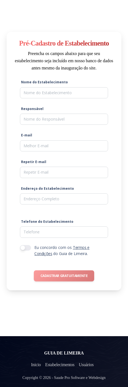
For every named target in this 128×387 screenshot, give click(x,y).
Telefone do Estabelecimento (47, 221)
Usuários (86, 364)
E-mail (26, 135)
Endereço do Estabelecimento (47, 188)
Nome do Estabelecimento (44, 82)
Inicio (35, 364)
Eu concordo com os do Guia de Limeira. (61, 250)
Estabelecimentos (60, 364)
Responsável (32, 108)
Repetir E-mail (33, 161)
